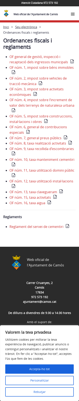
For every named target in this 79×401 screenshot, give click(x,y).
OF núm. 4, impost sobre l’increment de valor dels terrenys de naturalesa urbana (41, 103)
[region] (39, 363)
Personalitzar (39, 380)
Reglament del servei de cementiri (36, 226)
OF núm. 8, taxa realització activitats (37, 143)
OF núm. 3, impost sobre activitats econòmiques (36, 92)
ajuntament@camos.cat (39, 302)
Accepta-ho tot (39, 369)
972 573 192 (39, 297)
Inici (6, 27)
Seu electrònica (26, 27)
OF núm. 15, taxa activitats (30, 197)
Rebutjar (39, 392)
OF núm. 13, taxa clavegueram (33, 192)
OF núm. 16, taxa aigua (27, 203)
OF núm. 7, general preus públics (35, 138)
